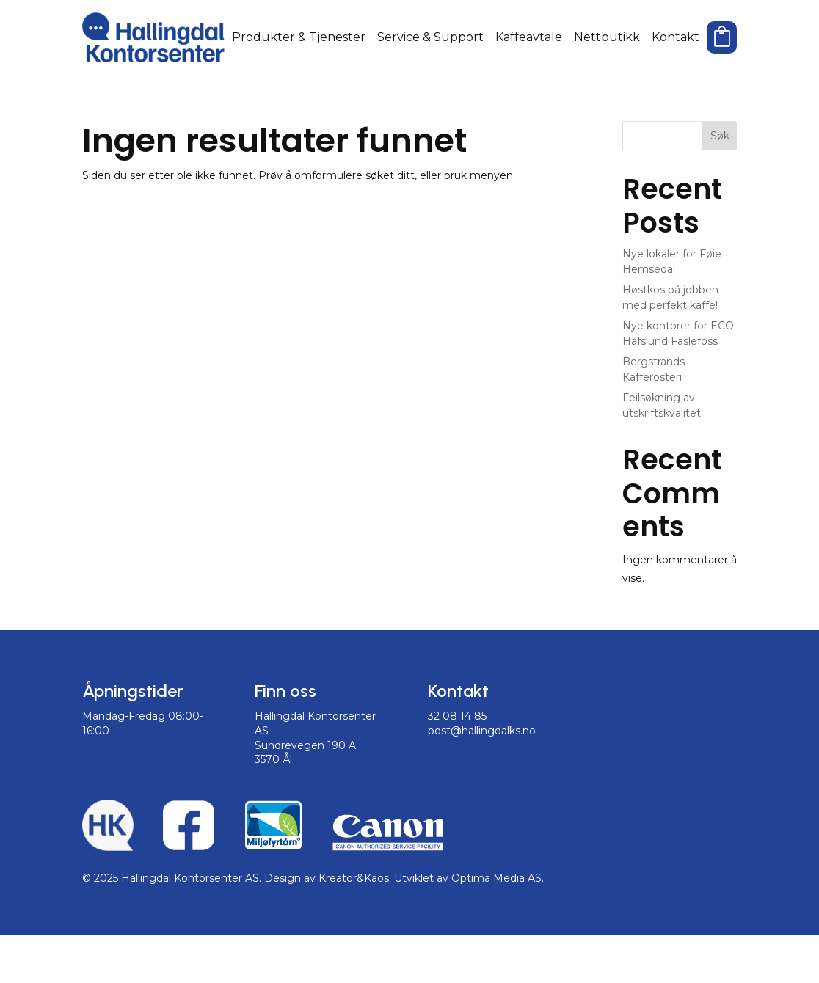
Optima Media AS (496, 926)
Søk (719, 183)
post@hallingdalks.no (482, 778)
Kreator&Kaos (353, 926)
